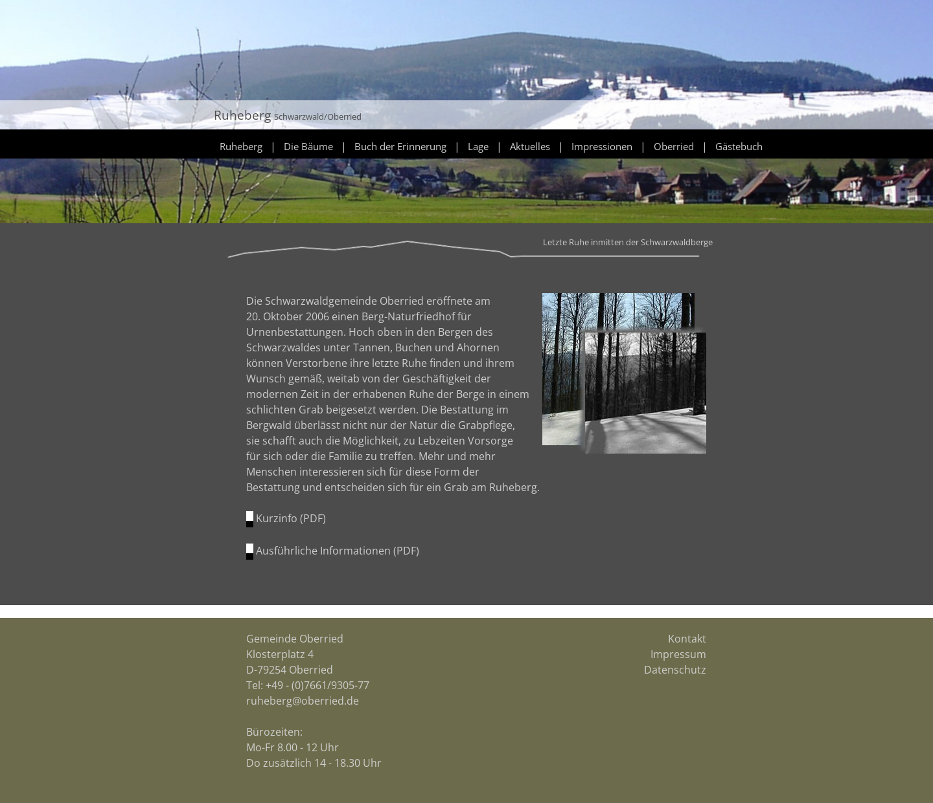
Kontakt (687, 639)
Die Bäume (308, 146)
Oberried (674, 146)
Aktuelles (530, 146)
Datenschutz (675, 670)
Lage (478, 146)
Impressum (678, 654)
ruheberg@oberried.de (302, 701)
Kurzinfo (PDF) (291, 518)
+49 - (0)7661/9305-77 (317, 685)
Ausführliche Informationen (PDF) (337, 551)
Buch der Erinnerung (400, 146)
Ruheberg (241, 146)
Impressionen (601, 146)
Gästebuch (739, 146)
